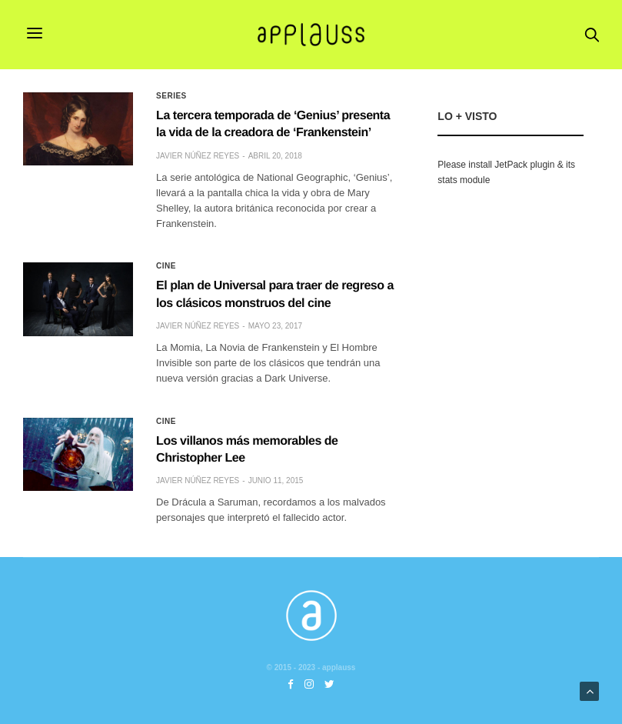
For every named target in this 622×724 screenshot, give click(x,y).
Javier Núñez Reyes (197, 156)
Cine (166, 266)
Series (171, 96)
